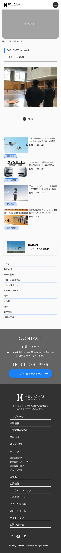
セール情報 (9, 274)
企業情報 (14, 483)
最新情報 (14, 423)
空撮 (6, 306)
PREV (30, 118)
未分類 (7, 301)
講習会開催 (9, 317)
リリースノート (11, 290)
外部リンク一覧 (18, 510)
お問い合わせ (17, 524)
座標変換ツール (18, 497)
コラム (13, 476)
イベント (8, 263)
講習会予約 (16, 443)
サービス (14, 451)
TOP (3, 41)
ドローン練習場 (18, 504)
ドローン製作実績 (12, 279)
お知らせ (8, 269)
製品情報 (8, 311)
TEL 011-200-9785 (30, 365)
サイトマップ (17, 517)
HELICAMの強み (18, 430)
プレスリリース (11, 285)
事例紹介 (14, 437)
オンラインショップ (20, 490)
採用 (6, 295)
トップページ (17, 416)
